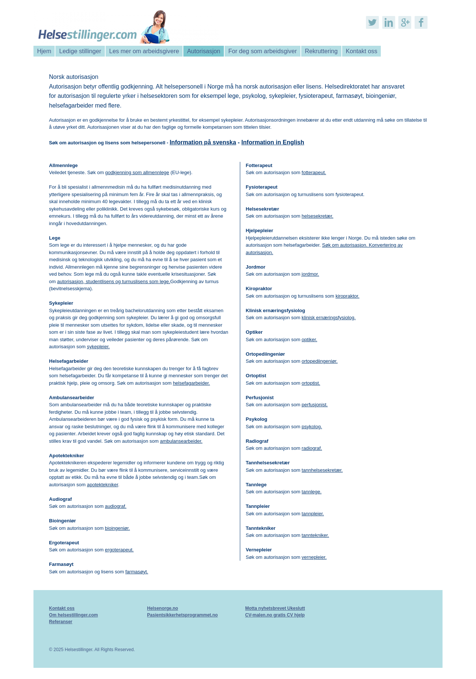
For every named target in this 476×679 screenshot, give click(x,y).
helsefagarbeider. (191, 383)
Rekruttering (321, 51)
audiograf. (115, 506)
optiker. (309, 339)
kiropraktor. (347, 296)
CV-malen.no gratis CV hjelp (275, 615)
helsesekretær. (317, 216)
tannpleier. (313, 513)
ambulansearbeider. (181, 441)
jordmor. (310, 274)
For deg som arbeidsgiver (262, 51)
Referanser (61, 621)
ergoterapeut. (119, 550)
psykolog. (312, 426)
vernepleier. (314, 557)
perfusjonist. (315, 404)
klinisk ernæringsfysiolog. (329, 317)
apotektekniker (102, 484)
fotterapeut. (314, 172)
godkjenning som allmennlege (137, 172)
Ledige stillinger (80, 51)
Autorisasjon (203, 51)
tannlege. (312, 491)
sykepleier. (98, 346)
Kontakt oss (361, 51)
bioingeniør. (117, 528)
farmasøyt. (136, 571)
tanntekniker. (315, 535)
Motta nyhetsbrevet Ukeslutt (275, 608)
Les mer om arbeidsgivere (144, 51)
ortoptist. (311, 383)
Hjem (44, 51)
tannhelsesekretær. (322, 470)
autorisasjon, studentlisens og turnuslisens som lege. (113, 281)
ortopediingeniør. (320, 361)
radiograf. (312, 448)
